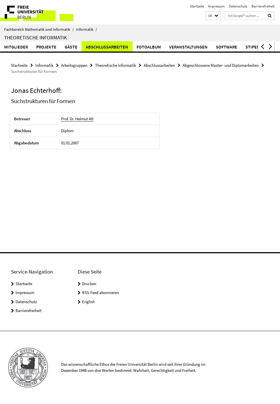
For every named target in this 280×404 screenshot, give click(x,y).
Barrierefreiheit (263, 6)
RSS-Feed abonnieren (100, 292)
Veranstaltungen (188, 47)
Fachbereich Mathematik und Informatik (39, 29)
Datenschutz (238, 6)
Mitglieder (16, 47)
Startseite (197, 6)
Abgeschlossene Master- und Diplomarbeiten (221, 65)
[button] (213, 16)
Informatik (86, 29)
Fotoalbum (149, 47)
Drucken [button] (89, 283)
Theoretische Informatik (35, 37)
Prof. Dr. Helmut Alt (77, 118)
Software (226, 47)
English (88, 301)
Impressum (216, 6)
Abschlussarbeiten (107, 47)
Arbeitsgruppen (74, 65)
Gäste (71, 47)
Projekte (46, 47)
